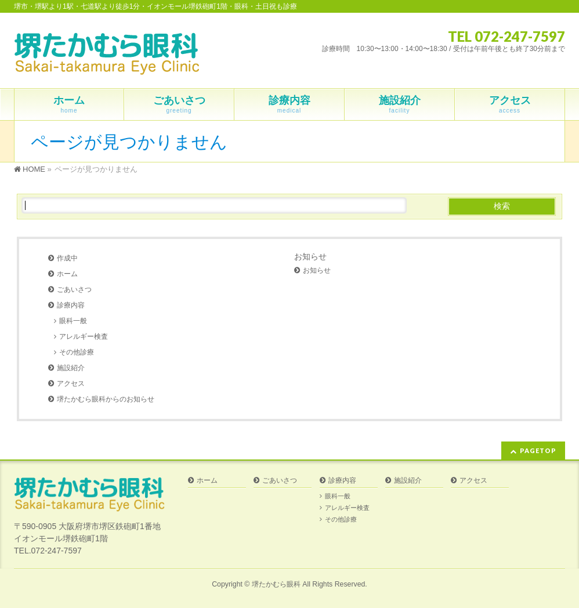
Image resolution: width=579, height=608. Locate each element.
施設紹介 (71, 368)
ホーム (67, 274)
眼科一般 (73, 321)
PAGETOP (538, 450)
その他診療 (76, 352)
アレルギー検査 (83, 336)
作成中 (67, 258)
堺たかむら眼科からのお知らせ (105, 399)
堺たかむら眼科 (276, 584)
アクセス (71, 383)
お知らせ (310, 256)
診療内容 (71, 305)
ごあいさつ (74, 289)
